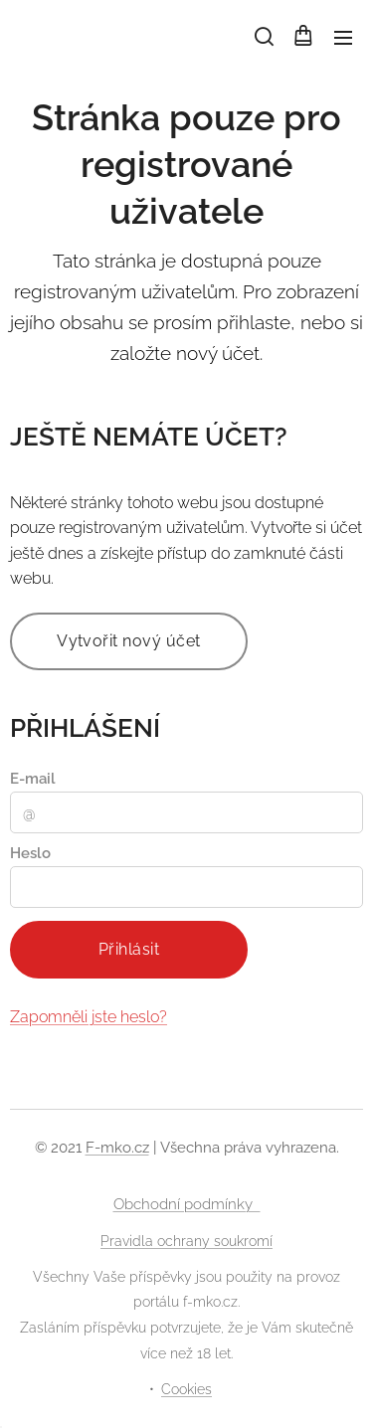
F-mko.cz (117, 1148)
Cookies (186, 1389)
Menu (343, 38)
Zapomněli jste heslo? (88, 1015)
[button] (262, 37)
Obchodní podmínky (187, 1204)
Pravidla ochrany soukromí (186, 1241)
